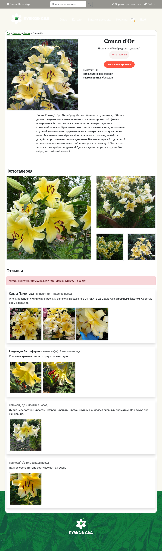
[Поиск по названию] (68, 4)
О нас (63, 19)
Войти (149, 4)
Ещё (143, 19)
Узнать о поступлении (119, 64)
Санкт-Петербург (19, 4)
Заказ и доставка (99, 19)
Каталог (77, 19)
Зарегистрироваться (126, 4)
